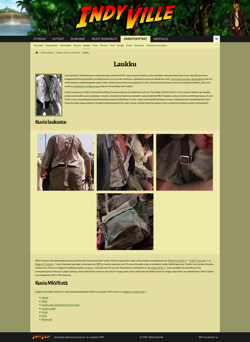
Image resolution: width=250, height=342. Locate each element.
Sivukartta (209, 337)
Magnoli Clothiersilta (133, 291)
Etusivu (40, 39)
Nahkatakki (65, 45)
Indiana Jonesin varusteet (68, 52)
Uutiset (58, 39)
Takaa (44, 301)
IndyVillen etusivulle (42, 337)
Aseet (129, 45)
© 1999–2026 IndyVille (151, 337)
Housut (103, 45)
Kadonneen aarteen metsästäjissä (187, 79)
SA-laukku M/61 (155, 267)
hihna (89, 267)
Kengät (120, 45)
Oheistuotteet (135, 39)
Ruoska (77, 45)
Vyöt (112, 45)
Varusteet (38, 45)
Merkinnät (47, 319)
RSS (201, 337)
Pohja (44, 312)
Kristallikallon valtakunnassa (85, 86)
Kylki (44, 315)
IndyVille (125, 18)
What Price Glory (177, 260)
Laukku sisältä (49, 308)
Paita (95, 45)
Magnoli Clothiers (44, 264)
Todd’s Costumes (197, 260)
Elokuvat (78, 39)
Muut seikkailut (104, 39)
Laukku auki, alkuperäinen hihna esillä (60, 305)
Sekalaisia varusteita (156, 45)
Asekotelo (139, 45)
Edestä (45, 297)
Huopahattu (52, 45)
